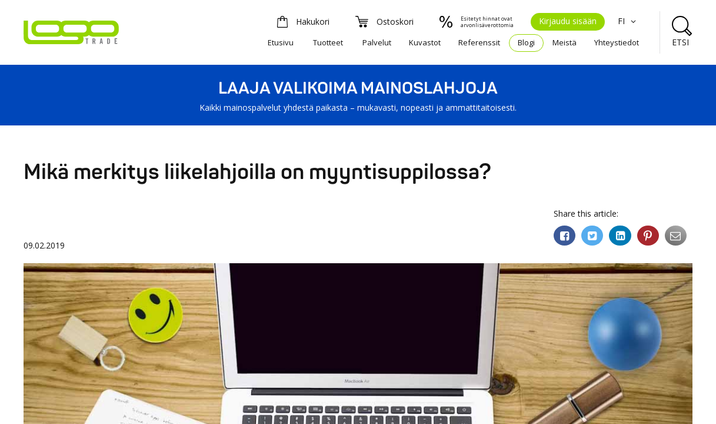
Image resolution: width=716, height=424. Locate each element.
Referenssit (479, 42)
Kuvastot (425, 42)
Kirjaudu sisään (568, 20)
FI (628, 20)
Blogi (526, 42)
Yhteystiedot (616, 42)
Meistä (564, 42)
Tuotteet (328, 42)
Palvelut (376, 42)
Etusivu (281, 42)
